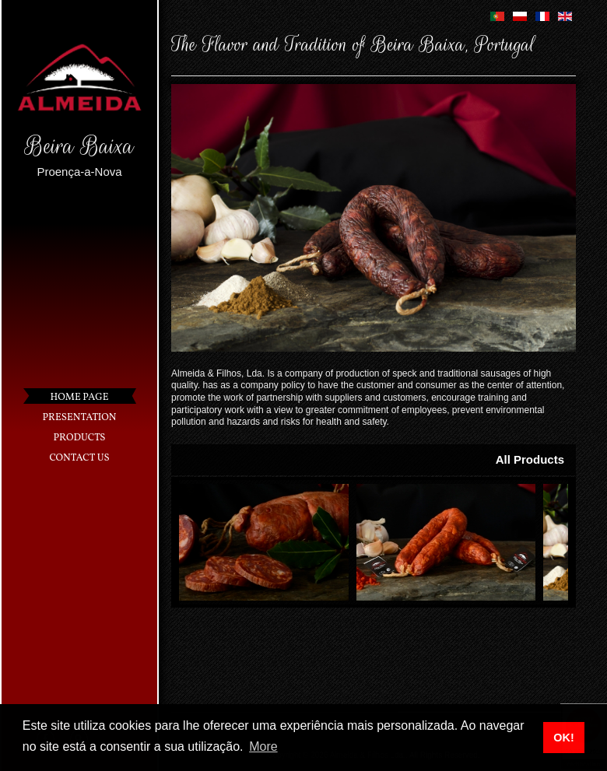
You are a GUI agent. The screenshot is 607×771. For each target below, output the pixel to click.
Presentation (80, 418)
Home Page (80, 398)
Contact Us (79, 458)
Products (80, 438)
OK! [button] (563, 737)
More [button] (263, 746)
